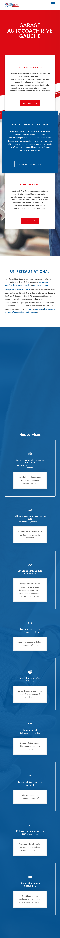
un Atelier (27, 285)
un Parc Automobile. (41, 285)
